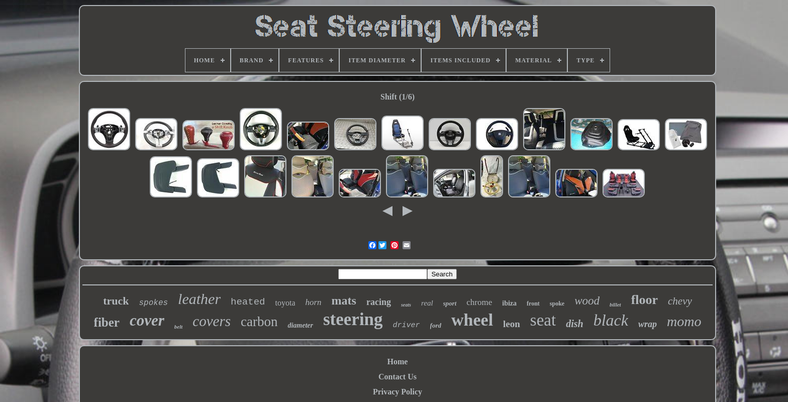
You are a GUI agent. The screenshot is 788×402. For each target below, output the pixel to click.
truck (116, 300)
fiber (107, 322)
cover (147, 320)
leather (199, 298)
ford (435, 325)
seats (406, 305)
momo (684, 321)
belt (178, 327)
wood (587, 300)
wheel (472, 320)
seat (543, 320)
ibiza (509, 303)
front (533, 303)
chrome (479, 302)
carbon (259, 321)
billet (615, 304)
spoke (557, 303)
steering (353, 319)
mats (344, 300)
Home (397, 361)
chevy (680, 301)
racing (378, 302)
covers (211, 321)
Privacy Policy (397, 391)
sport (450, 303)
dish (574, 323)
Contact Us (397, 376)
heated (248, 302)
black (611, 320)
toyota (285, 302)
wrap (647, 324)
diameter (300, 325)
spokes (153, 303)
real (427, 303)
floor (644, 299)
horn (313, 302)
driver (406, 325)
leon (511, 324)
